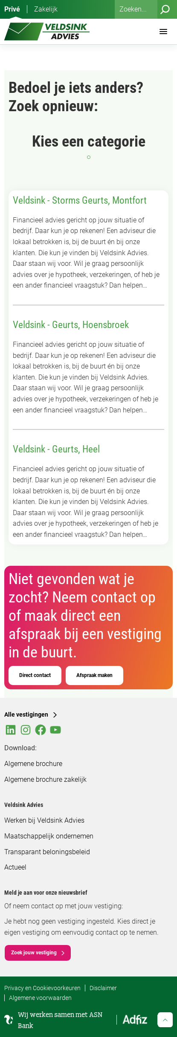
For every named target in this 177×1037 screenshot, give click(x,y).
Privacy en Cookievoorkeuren (42, 988)
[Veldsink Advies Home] (47, 31)
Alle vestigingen (26, 714)
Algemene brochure (33, 764)
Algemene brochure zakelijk (45, 779)
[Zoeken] (165, 9)
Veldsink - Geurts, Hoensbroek (71, 325)
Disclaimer (103, 988)
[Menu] (163, 31)
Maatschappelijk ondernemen (48, 836)
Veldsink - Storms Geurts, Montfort (80, 200)
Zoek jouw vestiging (34, 953)
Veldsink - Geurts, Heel (56, 449)
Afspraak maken (94, 675)
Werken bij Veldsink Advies (44, 820)
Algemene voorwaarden (40, 997)
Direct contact (35, 675)
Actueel (15, 867)
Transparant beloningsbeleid (47, 852)
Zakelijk (46, 9)
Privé (12, 9)
